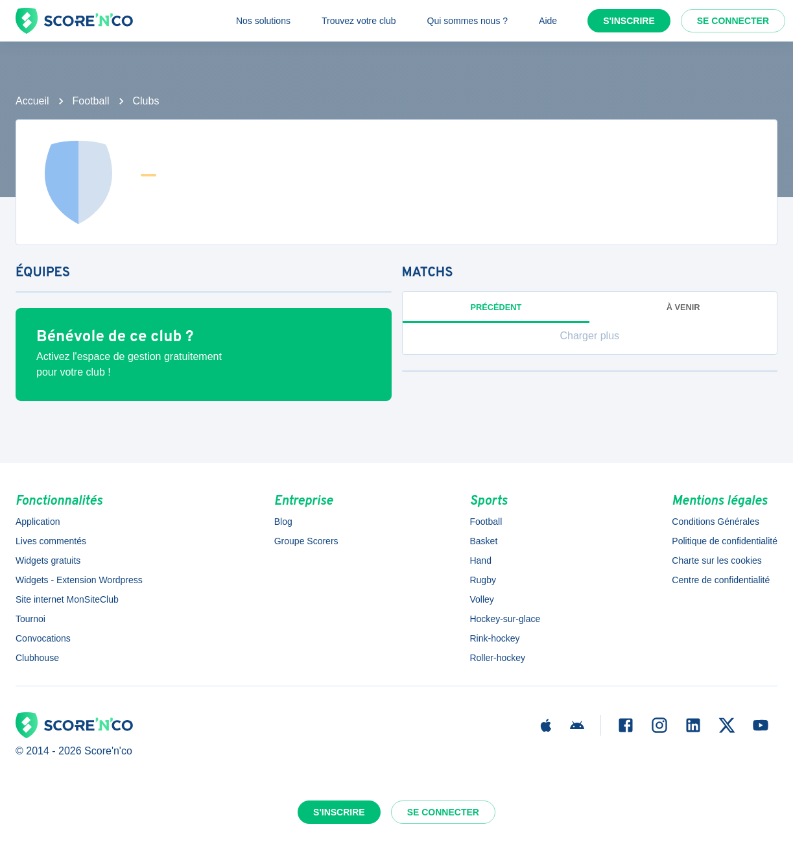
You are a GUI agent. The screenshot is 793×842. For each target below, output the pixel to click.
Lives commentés (51, 541)
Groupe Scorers (306, 541)
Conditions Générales (715, 521)
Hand (480, 560)
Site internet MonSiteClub (67, 599)
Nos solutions (263, 21)
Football (91, 100)
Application (38, 521)
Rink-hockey (494, 638)
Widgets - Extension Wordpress (79, 580)
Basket (483, 541)
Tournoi (30, 619)
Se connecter (733, 21)
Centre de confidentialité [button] (721, 580)
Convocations (43, 638)
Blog (283, 521)
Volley (481, 599)
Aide (548, 21)
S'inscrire (629, 21)
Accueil (32, 100)
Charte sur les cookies (717, 560)
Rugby (482, 580)
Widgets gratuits (48, 560)
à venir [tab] (683, 307)
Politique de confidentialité (724, 541)
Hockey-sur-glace (504, 619)
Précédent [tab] (495, 307)
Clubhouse (37, 658)
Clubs (146, 100)
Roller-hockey (497, 658)
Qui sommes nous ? (467, 21)
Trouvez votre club (359, 21)
